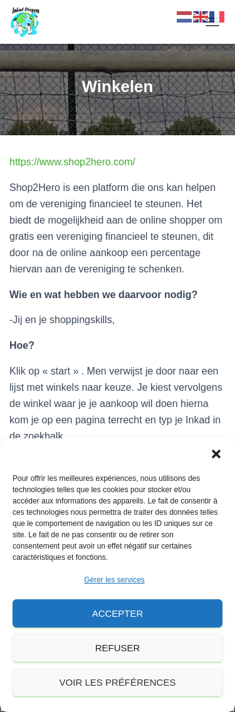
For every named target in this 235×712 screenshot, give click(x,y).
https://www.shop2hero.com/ (72, 162)
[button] (216, 454)
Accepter (118, 613)
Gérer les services (114, 579)
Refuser (117, 647)
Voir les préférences (118, 682)
